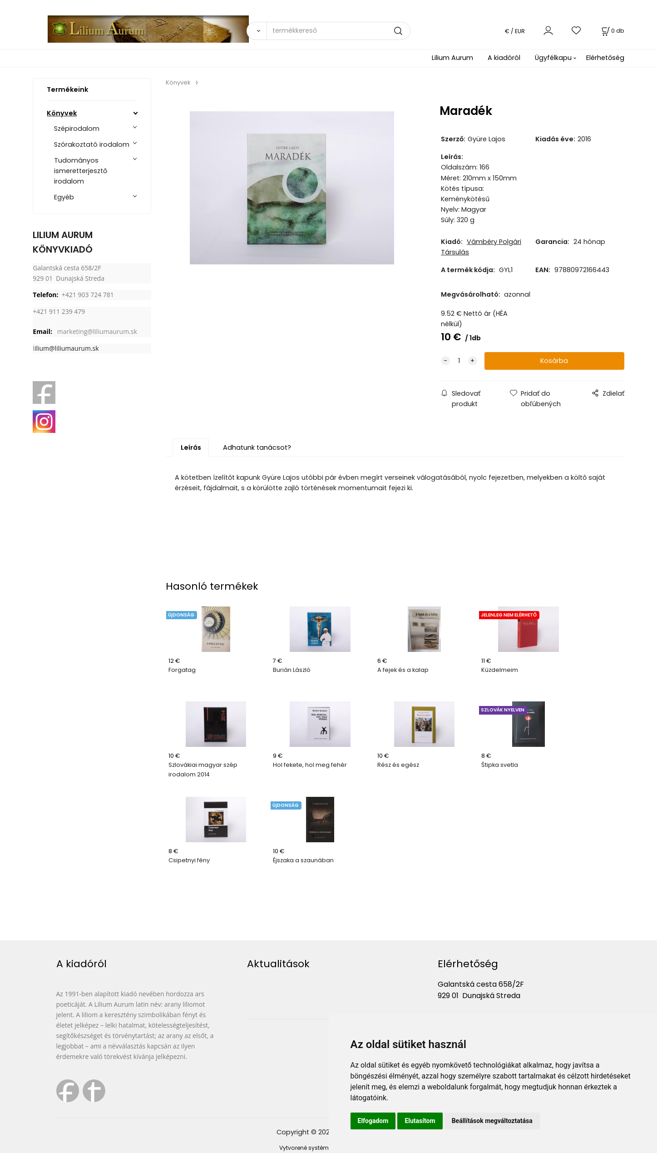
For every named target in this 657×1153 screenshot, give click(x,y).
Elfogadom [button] (373, 1120)
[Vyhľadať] (257, 31)
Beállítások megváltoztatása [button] (492, 1120)
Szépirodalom (76, 128)
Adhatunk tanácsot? (257, 447)
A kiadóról (504, 57)
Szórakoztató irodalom (91, 144)
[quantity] (459, 361)
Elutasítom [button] (420, 1120)
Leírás (191, 447)
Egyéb (64, 197)
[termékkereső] (338, 31)
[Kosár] (612, 30)
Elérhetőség (605, 57)
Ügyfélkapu (553, 57)
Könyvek (62, 113)
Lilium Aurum (452, 57)
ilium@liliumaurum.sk (67, 348)
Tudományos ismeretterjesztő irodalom (80, 171)
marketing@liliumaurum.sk (97, 331)
